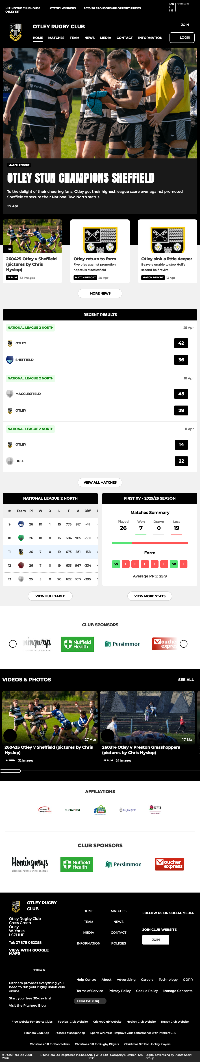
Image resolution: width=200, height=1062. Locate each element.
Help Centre (86, 980)
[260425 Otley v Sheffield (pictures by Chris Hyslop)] (32, 236)
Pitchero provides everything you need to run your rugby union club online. (37, 987)
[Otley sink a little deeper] (167, 236)
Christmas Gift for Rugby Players (97, 1044)
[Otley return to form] (100, 236)
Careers (147, 980)
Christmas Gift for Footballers (50, 1044)
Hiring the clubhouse (22, 8)
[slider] (10, 771)
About (106, 980)
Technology (168, 980)
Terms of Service (89, 991)
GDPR (188, 980)
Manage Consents (177, 991)
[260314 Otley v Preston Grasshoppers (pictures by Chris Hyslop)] (147, 718)
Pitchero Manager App (69, 1033)
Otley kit (12, 11)
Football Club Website (73, 1021)
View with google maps (29, 952)
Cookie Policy (147, 991)
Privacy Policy (120, 991)
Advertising (126, 980)
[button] (38, 38)
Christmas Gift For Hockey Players (147, 1044)
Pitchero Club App (36, 1033)
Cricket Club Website (107, 1021)
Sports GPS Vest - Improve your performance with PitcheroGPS (133, 1033)
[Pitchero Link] (186, 9)
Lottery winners (62, 8)
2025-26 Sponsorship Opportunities (112, 8)
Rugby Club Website (175, 1021)
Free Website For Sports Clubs (32, 1021)
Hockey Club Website (141, 1021)
